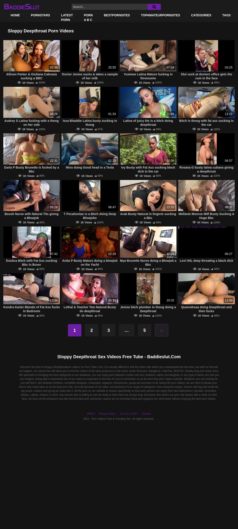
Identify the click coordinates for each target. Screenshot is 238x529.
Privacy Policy (107, 413)
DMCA (91, 413)
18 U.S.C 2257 (128, 413)
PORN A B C (88, 17)
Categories (201, 15)
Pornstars (40, 15)
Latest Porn (67, 17)
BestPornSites (117, 15)
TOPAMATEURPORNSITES (160, 15)
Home (15, 15)
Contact (146, 413)
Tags (226, 15)
